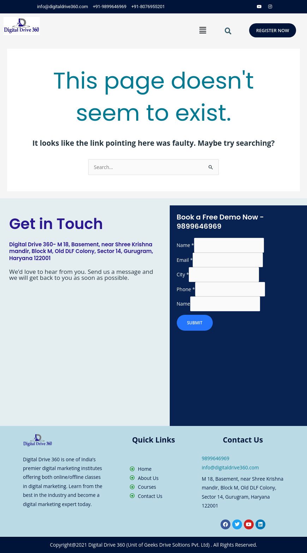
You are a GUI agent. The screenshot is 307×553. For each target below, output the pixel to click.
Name (185, 245)
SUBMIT (195, 323)
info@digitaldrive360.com (230, 467)
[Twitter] (238, 6)
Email (185, 260)
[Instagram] (270, 6)
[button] (203, 30)
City (183, 274)
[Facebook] (227, 6)
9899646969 (215, 458)
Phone (186, 289)
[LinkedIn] (248, 6)
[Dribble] (259, 6)
